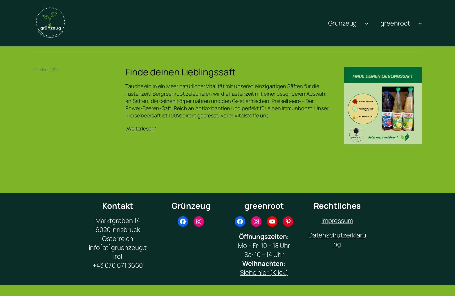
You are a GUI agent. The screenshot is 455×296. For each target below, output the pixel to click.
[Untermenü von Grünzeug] (367, 23)
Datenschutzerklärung (337, 239)
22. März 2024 (46, 69)
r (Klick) (277, 272)
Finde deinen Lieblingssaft (180, 72)
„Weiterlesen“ (140, 128)
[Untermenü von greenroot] (420, 23)
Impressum (337, 220)
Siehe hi (251, 272)
